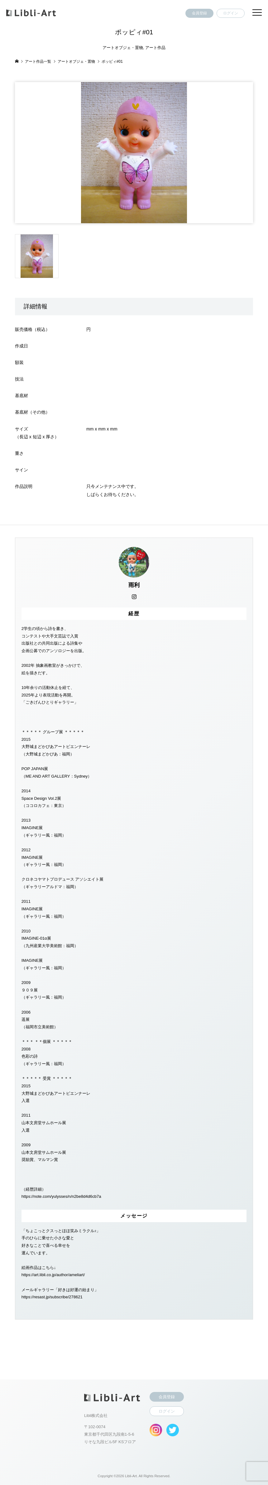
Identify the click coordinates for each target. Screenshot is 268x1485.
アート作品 (155, 47)
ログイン (230, 13)
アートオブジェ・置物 (123, 47)
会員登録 (199, 13)
